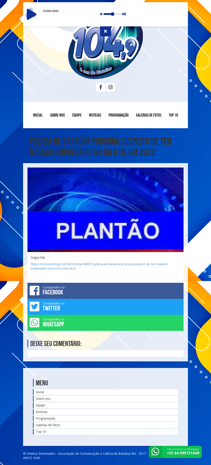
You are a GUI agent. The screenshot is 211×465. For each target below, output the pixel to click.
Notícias (95, 115)
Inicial (38, 115)
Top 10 (173, 115)
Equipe (77, 115)
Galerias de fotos (148, 115)
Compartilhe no (105, 290)
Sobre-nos (57, 115)
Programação (119, 115)
